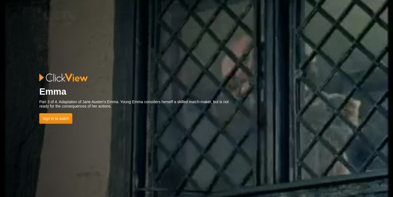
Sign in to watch (55, 118)
